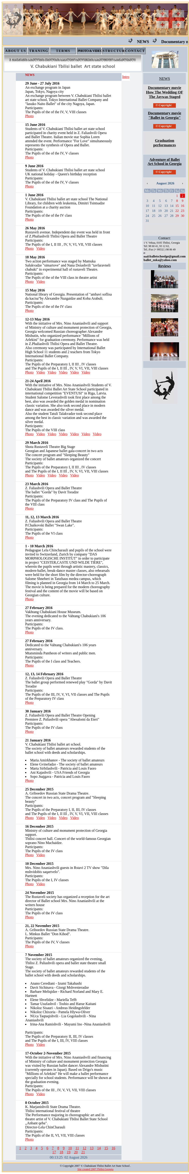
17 (54, 1152)
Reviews (164, 266)
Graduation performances (164, 142)
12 (84, 1148)
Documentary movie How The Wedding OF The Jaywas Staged (164, 92)
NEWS (149, 41)
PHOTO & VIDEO (90, 51)
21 (83, 1152)
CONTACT (135, 51)
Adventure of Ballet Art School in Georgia (165, 162)
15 (106, 1148)
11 (77, 1148)
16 (113, 1148)
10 (70, 1148)
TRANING (38, 51)
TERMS (63, 51)
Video (40, 248)
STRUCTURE (115, 51)
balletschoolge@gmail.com (168, 256)
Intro (125, 77)
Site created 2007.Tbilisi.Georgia (95, 1169)
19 (68, 1152)
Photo (29, 116)
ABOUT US (15, 51)
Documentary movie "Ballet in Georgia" (164, 115)
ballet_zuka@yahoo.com (160, 260)
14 (99, 1148)
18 (61, 1152)
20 (76, 1152)
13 (91, 1148)
